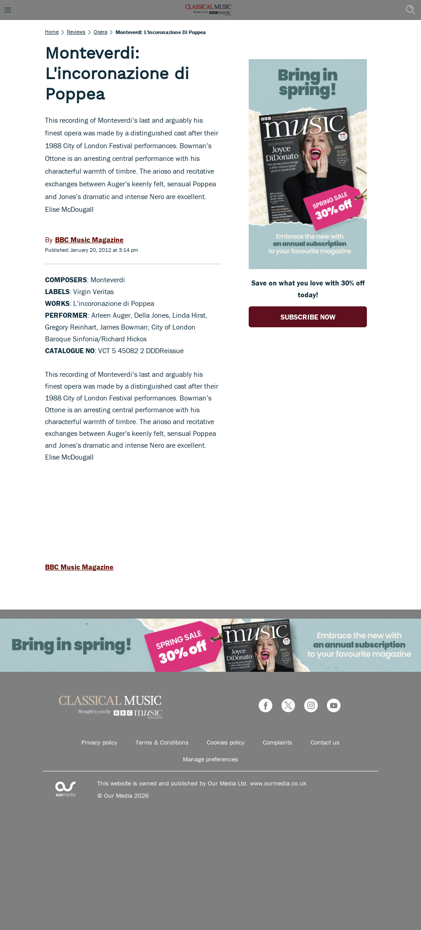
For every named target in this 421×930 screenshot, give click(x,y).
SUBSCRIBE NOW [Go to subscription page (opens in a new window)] (308, 316)
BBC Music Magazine (79, 566)
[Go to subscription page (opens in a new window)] (308, 266)
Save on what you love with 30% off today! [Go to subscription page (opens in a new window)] (308, 288)
